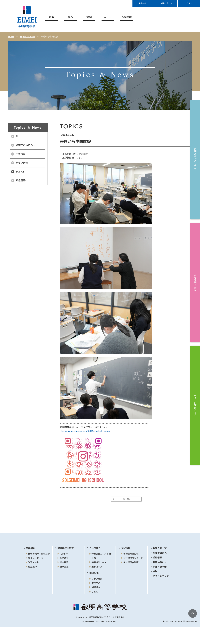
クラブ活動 (22, 162)
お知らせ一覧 (160, 548)
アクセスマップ (161, 576)
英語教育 (64, 557)
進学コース (97, 566)
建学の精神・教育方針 (39, 553)
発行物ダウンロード (133, 557)
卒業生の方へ (160, 553)
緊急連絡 (21, 180)
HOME (11, 36)
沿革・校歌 (33, 562)
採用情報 (157, 557)
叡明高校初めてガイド (195, 160)
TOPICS (20, 171)
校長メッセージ (35, 557)
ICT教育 (64, 553)
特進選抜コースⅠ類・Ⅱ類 (102, 555)
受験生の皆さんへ (25, 145)
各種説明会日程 (130, 553)
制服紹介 (96, 587)
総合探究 (64, 562)
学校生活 (96, 582)
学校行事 (21, 153)
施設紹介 (32, 566)
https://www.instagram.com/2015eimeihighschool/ (85, 430)
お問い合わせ (160, 562)
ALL (18, 136)
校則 (155, 571)
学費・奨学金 (160, 566)
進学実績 (64, 566)
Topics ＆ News (27, 36)
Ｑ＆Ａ (95, 591)
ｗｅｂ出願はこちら (195, 405)
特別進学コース (99, 562)
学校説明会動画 (130, 562)
